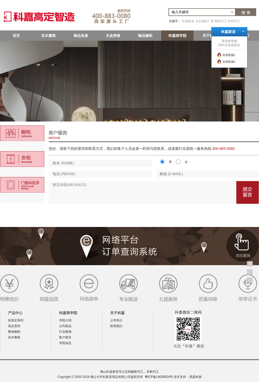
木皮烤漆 (113, 36)
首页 (16, 36)
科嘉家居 (188, 21)
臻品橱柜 (145, 36)
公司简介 (116, 320)
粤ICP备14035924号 (159, 377)
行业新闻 (65, 332)
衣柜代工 (234, 21)
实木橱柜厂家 (204, 21)
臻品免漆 (81, 36)
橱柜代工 (221, 21)
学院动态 (65, 343)
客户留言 (65, 337)
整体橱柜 (14, 332)
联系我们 (116, 326)
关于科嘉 (210, 36)
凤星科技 (195, 377)
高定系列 (14, 326)
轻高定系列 (15, 320)
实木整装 (48, 36)
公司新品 (65, 326)
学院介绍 (65, 320)
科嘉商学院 (177, 36)
